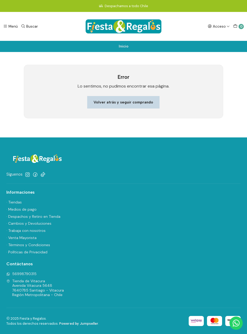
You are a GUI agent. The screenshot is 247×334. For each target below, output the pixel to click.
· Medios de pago (21, 209)
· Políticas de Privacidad (26, 252)
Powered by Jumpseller (78, 323)
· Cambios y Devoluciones (28, 223)
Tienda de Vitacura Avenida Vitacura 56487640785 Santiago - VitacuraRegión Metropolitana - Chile (35, 288)
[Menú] (10, 26)
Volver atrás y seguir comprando (123, 102)
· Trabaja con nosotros (26, 230)
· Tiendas (14, 202)
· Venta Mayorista (21, 237)
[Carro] (238, 26)
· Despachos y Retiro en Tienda (33, 216)
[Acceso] (219, 26)
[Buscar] (29, 26)
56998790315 (21, 273)
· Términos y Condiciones (28, 244)
